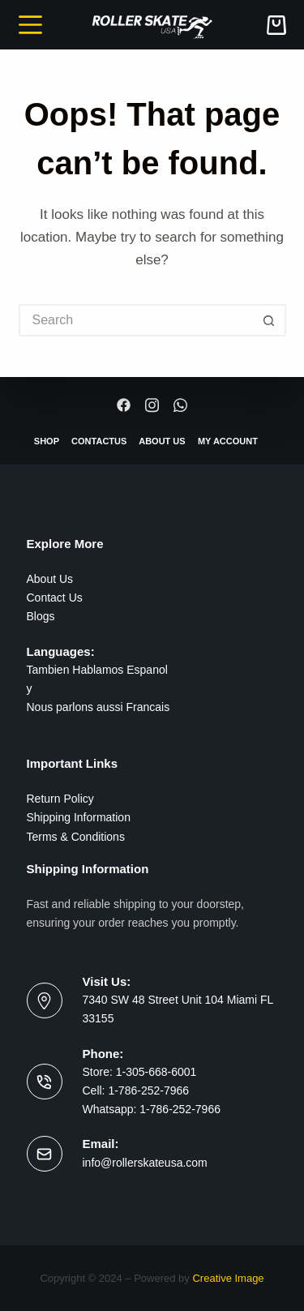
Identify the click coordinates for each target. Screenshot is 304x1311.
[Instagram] (152, 405)
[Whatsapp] (180, 405)
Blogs (41, 616)
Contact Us (55, 597)
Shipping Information (79, 817)
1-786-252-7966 (148, 1090)
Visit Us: (107, 981)
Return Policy (60, 798)
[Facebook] (124, 405)
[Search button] (270, 320)
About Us (50, 578)
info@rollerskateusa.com (145, 1162)
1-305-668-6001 (155, 1071)
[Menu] (30, 24)
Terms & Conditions (76, 836)
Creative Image (227, 1278)
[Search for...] (136, 320)
